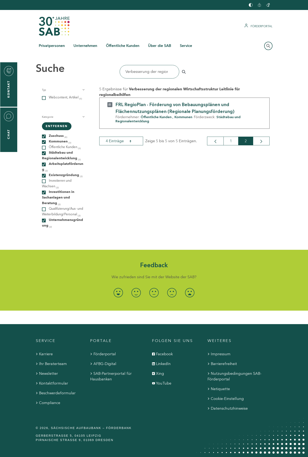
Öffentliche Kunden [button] (122, 45)
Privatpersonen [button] (52, 45)
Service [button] (186, 45)
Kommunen (183, 117)
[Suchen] (149, 71)
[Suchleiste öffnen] (268, 46)
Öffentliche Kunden (156, 117)
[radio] (118, 292)
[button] (63, 90)
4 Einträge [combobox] (122, 141)
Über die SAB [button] (159, 45)
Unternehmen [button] (85, 45)
